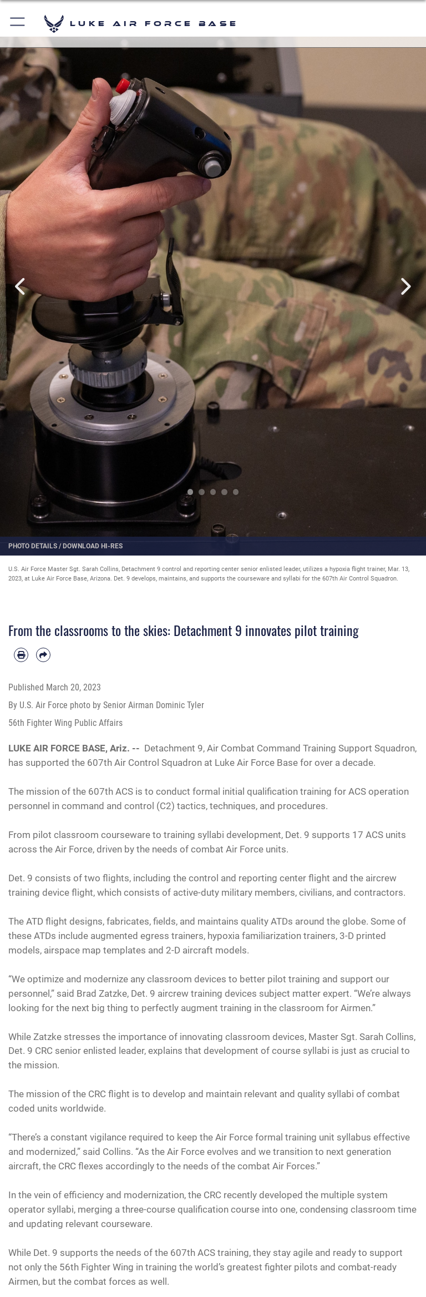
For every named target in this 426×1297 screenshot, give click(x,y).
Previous (21, 286)
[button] (18, 23)
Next (404, 286)
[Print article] (21, 655)
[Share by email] (43, 655)
